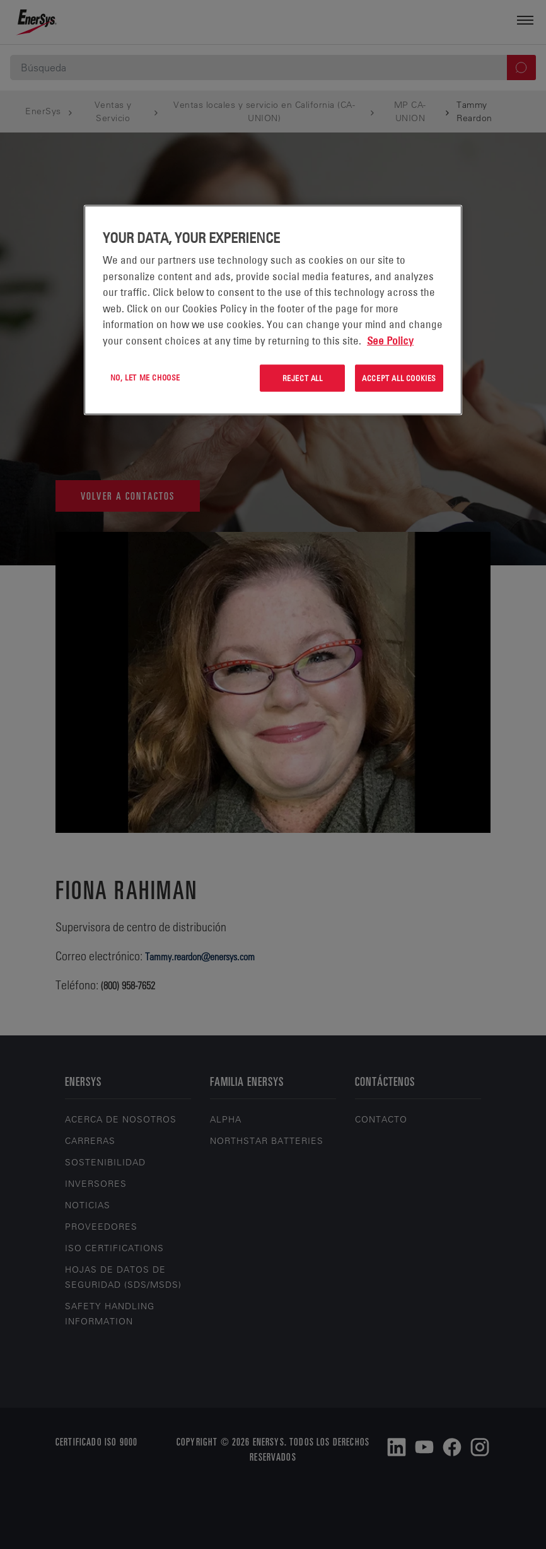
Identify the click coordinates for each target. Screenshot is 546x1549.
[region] (273, 310)
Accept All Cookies (399, 378)
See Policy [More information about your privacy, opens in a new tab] (390, 340)
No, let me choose (145, 377)
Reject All (302, 378)
